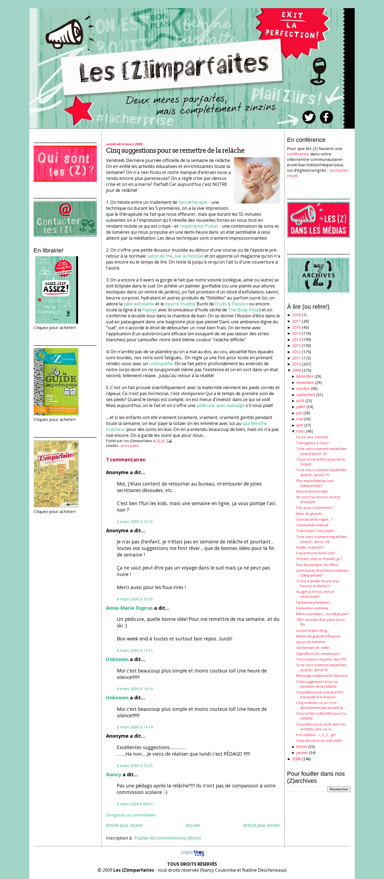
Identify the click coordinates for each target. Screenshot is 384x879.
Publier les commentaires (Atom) (168, 838)
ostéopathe (161, 364)
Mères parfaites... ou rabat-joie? (322, 613)
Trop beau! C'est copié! (315, 530)
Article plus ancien (261, 825)
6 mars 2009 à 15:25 (135, 765)
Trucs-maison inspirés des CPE (321, 659)
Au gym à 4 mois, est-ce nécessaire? (315, 594)
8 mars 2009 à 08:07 (135, 803)
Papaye (149, 310)
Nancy (113, 774)
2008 (296, 758)
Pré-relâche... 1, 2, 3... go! (316, 734)
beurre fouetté (180, 304)
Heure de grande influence (318, 636)
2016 (296, 327)
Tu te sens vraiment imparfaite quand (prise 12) (321, 451)
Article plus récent (124, 825)
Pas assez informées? (314, 507)
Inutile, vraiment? (310, 547)
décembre (304, 376)
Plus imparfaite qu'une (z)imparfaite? (315, 483)
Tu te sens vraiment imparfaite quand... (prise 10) (321, 539)
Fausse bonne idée (312, 491)
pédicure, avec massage (221, 405)
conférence (298, 154)
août (300, 400)
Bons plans (130, 445)
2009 (296, 370)
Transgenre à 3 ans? (313, 442)
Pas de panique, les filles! (317, 564)
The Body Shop (243, 310)
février (301, 746)
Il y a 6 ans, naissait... (313, 436)
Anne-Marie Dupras (129, 608)
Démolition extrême (312, 608)
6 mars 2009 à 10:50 (135, 599)
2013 (296, 345)
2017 (296, 321)
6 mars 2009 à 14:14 (135, 688)
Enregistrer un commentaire (130, 815)
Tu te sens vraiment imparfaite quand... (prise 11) (321, 472)
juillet (300, 406)
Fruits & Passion (231, 304)
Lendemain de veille (312, 647)
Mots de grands (309, 513)
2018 (296, 314)
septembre (305, 394)
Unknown (117, 659)
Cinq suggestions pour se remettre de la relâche (175, 150)
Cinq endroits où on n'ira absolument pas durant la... (320, 705)
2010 (296, 364)
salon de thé (160, 256)
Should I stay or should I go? (319, 558)
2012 (296, 351)
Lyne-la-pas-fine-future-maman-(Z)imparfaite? (322, 573)
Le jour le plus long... (312, 630)
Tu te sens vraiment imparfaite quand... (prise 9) (321, 667)
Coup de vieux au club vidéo (319, 740)
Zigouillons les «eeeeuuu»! (318, 653)
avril (299, 425)
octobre (303, 388)
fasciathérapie (192, 202)
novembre (305, 382)
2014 (296, 339)
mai (299, 418)
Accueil (193, 825)
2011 (296, 358)
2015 (296, 333)
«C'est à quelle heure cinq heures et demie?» (317, 583)
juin (299, 412)
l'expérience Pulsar (199, 226)
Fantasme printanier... (314, 602)
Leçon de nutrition (311, 641)
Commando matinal (312, 525)
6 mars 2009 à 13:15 (135, 650)
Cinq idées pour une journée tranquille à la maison (319, 694)
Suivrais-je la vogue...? (314, 519)
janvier (302, 752)
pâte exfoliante (139, 304)
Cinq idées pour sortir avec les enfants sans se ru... (321, 726)
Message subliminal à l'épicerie (322, 675)
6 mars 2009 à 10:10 (135, 521)
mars (300, 431)
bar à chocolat (189, 256)
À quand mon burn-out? (315, 552)
